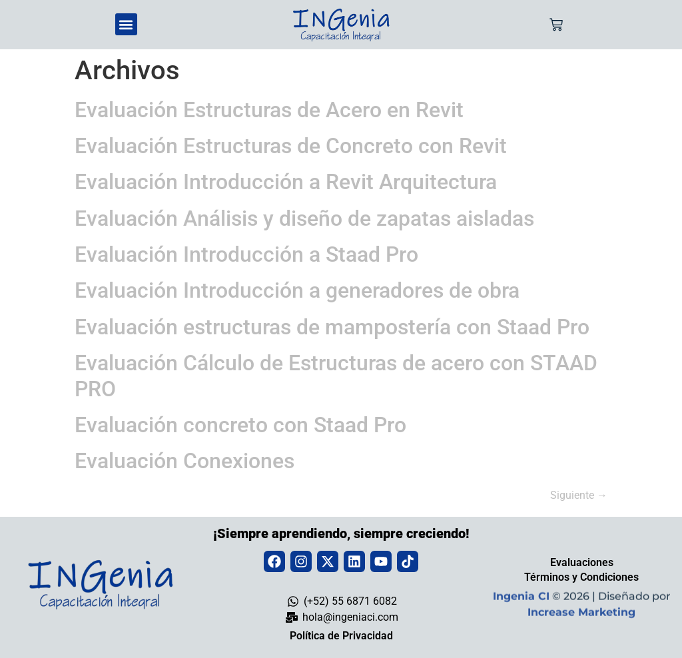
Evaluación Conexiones (184, 461)
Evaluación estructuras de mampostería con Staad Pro (332, 327)
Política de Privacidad (341, 635)
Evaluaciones (581, 562)
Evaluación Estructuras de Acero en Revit (269, 110)
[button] (126, 24)
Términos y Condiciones (581, 577)
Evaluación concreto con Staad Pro (240, 425)
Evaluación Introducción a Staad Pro (246, 254)
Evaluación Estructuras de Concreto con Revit (291, 146)
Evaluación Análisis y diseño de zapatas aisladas (304, 218)
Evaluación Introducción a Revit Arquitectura (286, 181)
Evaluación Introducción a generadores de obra (297, 290)
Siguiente (578, 495)
